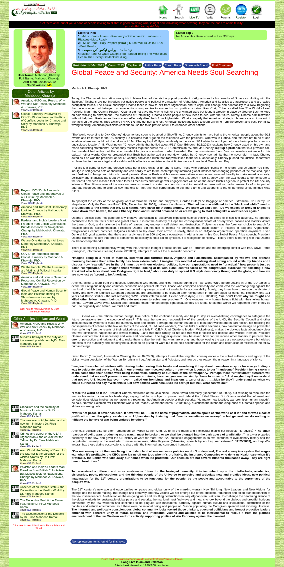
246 (49, 85)
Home (163, 11)
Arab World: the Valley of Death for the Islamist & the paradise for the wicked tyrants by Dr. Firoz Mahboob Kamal (43, 455)
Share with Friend (196, 65)
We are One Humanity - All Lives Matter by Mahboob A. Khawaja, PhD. (42, 244)
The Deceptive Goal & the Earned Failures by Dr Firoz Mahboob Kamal (42, 504)
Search (178, 11)
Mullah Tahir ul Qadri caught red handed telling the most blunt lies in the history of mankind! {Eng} (122, 55)
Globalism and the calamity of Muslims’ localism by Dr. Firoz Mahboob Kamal (39, 410)
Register (241, 11)
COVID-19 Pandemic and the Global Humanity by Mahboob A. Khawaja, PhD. (42, 257)
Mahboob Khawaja (47, 78)
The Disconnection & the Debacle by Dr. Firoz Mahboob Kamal (42, 515)
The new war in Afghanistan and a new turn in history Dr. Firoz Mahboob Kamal (42, 424)
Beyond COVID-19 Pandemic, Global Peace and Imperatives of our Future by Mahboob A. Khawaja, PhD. (42, 195)
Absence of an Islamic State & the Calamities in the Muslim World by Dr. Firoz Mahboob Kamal (42, 490)
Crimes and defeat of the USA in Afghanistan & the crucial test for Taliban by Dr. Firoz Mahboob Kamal (41, 438)
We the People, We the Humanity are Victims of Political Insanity (43, 268)
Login (256, 11)
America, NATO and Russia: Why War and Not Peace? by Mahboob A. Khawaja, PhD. (43, 104)
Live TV (194, 11)
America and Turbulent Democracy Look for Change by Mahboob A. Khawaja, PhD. (44, 210)
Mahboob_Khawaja (47, 75)
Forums (225, 11)
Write (210, 11)
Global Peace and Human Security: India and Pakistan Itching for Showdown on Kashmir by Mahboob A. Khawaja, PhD (44, 295)
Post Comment (221, 65)
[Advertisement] (40, 160)
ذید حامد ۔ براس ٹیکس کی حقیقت (107, 50)
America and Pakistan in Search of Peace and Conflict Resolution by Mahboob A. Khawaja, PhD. (43, 280)
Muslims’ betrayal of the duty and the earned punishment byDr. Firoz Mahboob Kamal (42, 340)
